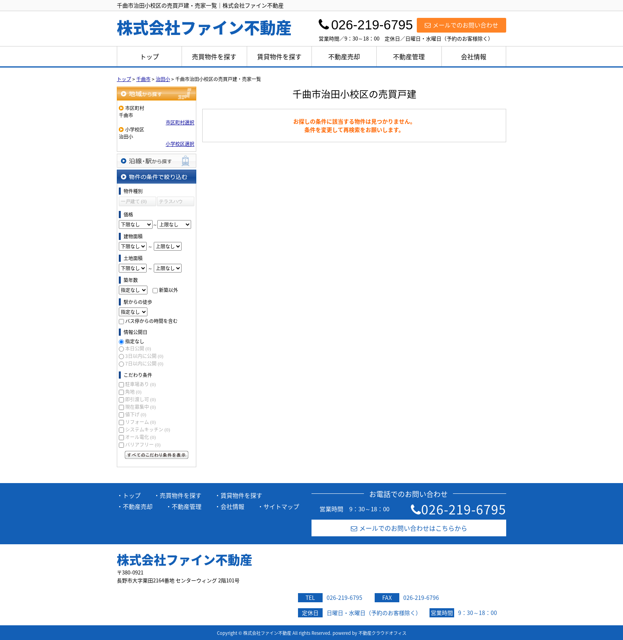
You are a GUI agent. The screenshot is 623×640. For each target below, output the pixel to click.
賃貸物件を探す (279, 56)
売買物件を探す (214, 56)
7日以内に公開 (144, 363)
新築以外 (168, 290)
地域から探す (156, 94)
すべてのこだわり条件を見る (156, 455)
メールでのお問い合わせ (461, 25)
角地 (133, 391)
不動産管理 (409, 56)
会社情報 (473, 56)
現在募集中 (140, 406)
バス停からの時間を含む (151, 321)
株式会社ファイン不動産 (184, 559)
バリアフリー (143, 444)
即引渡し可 (140, 399)
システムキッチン (147, 429)
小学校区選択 (180, 143)
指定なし (134, 341)
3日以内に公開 (144, 356)
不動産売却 (344, 56)
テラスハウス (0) (171, 202)
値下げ (135, 414)
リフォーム (140, 421)
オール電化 (140, 437)
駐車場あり (140, 384)
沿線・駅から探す (156, 161)
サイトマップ (281, 506)
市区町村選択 (180, 122)
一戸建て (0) (134, 201)
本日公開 (138, 348)
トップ (149, 56)
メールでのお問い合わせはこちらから (409, 528)
